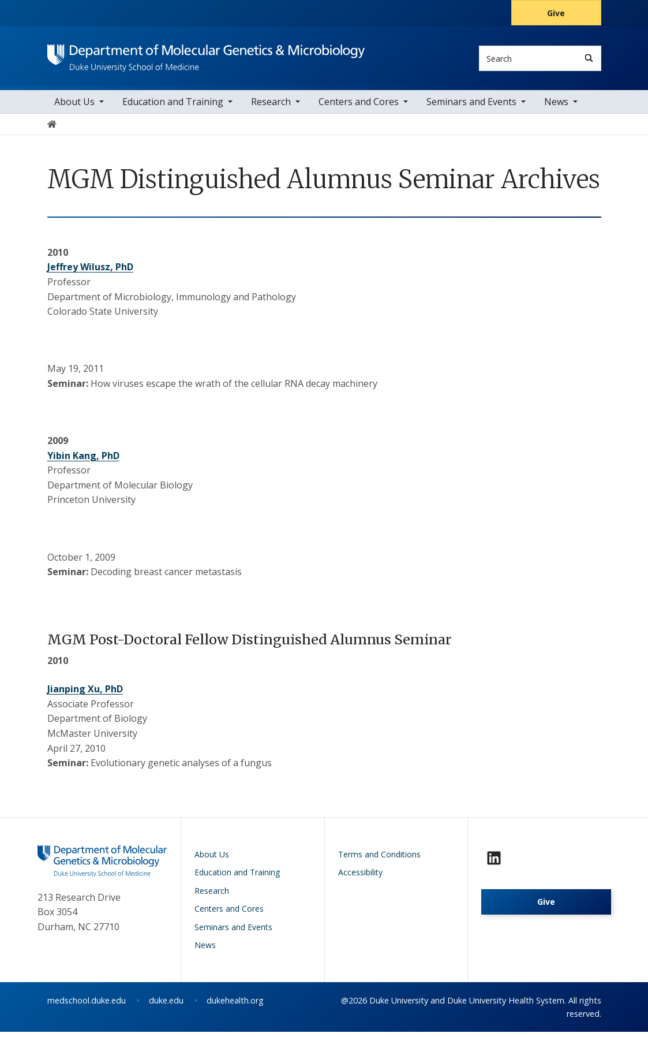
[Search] (588, 58)
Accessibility (360, 877)
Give (556, 13)
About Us (74, 106)
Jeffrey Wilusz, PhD (90, 272)
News (556, 106)
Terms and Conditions (379, 859)
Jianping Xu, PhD (85, 694)
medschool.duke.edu (86, 1005)
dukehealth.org (235, 1005)
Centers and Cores (359, 106)
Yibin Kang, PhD (83, 460)
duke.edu (166, 1005)
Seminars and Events (471, 106)
